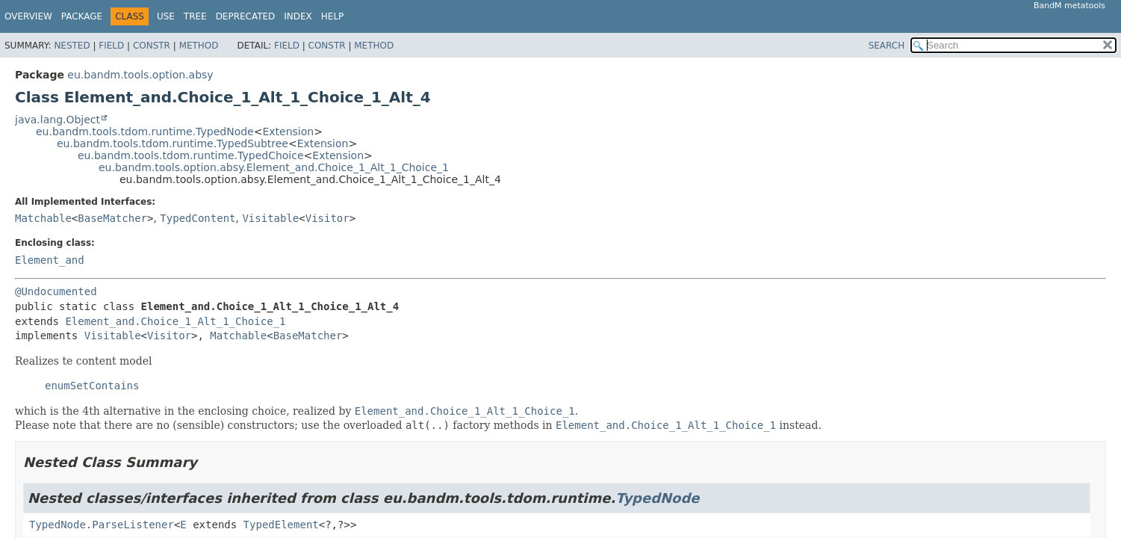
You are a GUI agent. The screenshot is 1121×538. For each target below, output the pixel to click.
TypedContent (197, 218)
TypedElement (281, 525)
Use (166, 16)
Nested (72, 45)
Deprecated (246, 16)
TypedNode (657, 498)
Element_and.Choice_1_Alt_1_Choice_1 (175, 321)
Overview (28, 16)
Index (298, 16)
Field (111, 45)
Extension (288, 131)
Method (199, 45)
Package (81, 16)
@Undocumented (56, 291)
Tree (195, 16)
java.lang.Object (57, 120)
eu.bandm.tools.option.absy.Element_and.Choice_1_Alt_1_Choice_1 (274, 167)
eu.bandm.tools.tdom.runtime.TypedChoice (191, 155)
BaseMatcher (112, 218)
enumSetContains (92, 386)
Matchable (43, 218)
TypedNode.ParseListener (101, 525)
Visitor (327, 218)
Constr (151, 45)
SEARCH (887, 45)
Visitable (270, 218)
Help (332, 16)
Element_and (49, 260)
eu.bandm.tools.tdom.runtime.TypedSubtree (172, 143)
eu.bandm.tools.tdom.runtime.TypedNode (145, 131)
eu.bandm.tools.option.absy (140, 75)
